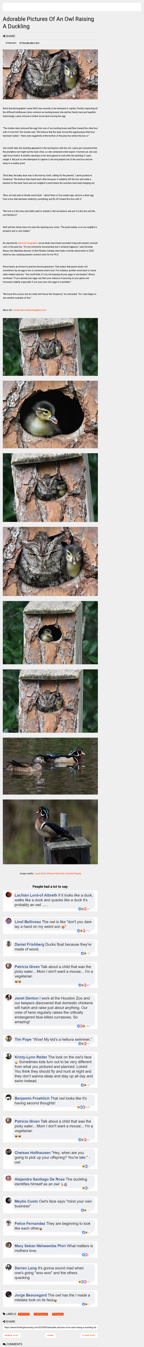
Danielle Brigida (73, 873)
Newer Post (12, 1335)
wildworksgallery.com (35, 310)
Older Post (89, 1335)
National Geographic (28, 243)
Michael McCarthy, (56, 873)
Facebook (18, 310)
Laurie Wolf (40, 873)
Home (50, 1335)
